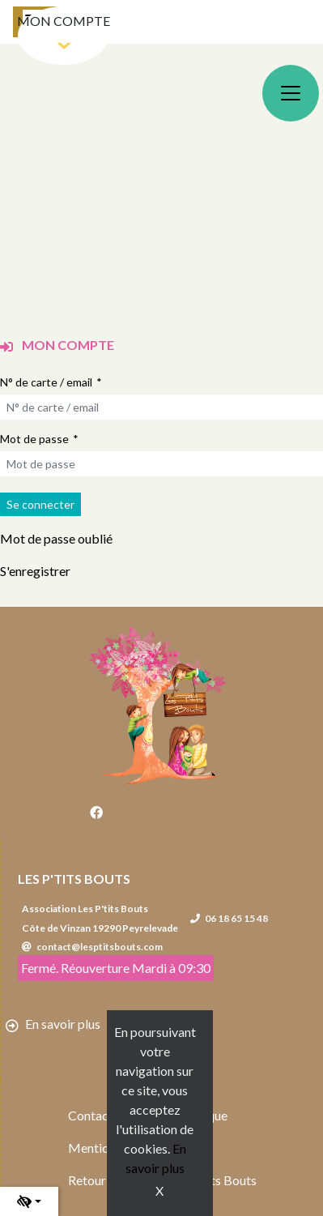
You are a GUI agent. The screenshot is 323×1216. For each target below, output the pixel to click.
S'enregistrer (35, 570)
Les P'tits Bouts (74, 878)
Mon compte (63, 20)
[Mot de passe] (161, 463)
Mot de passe (34, 439)
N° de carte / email (46, 382)
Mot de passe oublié (56, 538)
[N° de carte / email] (161, 407)
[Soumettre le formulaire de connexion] (40, 504)
